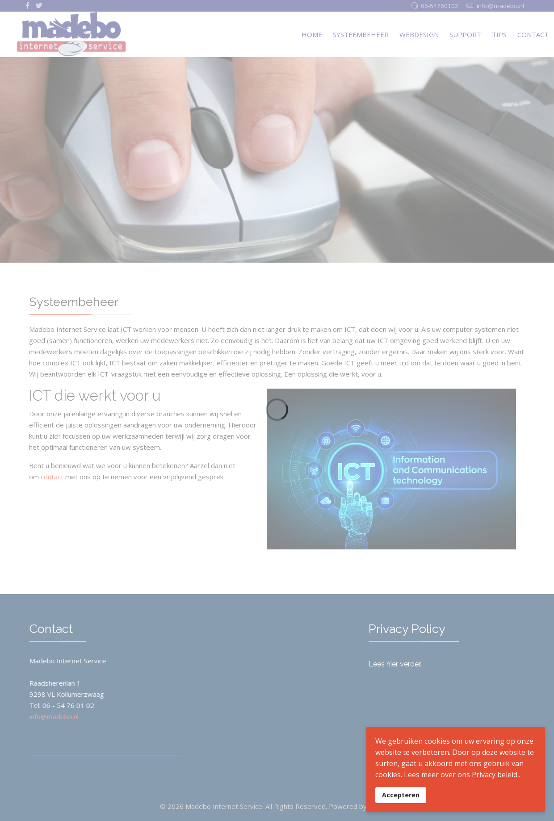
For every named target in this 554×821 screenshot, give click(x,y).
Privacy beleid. (495, 774)
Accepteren (401, 795)
